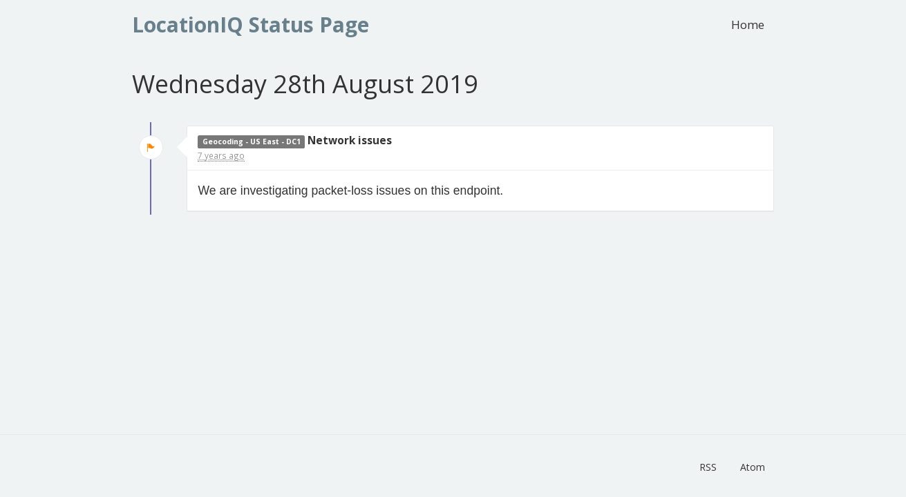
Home (747, 24)
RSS (708, 467)
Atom (752, 467)
